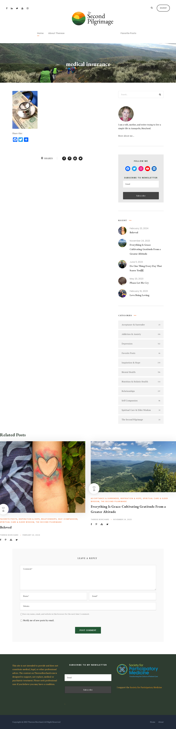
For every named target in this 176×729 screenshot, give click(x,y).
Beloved (134, 232)
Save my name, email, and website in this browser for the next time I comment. (56, 614)
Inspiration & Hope (29, 519)
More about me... (126, 135)
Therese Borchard (9, 535)
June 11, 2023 (136, 262)
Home (40, 33)
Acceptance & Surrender (105, 498)
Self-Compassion (68, 519)
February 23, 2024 (139, 228)
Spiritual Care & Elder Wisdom (17, 522)
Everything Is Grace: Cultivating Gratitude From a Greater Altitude (145, 249)
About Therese (56, 33)
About (161, 722)
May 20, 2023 (136, 278)
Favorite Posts (128, 33)
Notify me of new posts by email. (38, 620)
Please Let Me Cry (139, 282)
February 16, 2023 (139, 291)
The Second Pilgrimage (49, 522)
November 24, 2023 (140, 240)
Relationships (49, 519)
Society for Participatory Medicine (146, 687)
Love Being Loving (139, 295)
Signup (163, 8)
